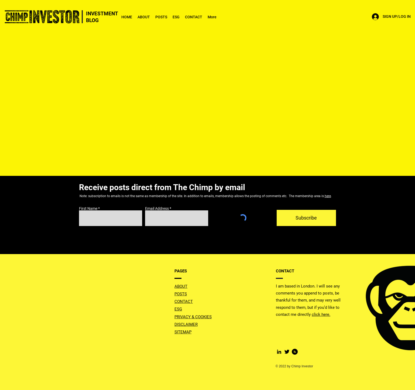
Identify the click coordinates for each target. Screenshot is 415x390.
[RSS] (295, 352)
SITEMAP (182, 332)
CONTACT (183, 301)
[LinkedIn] (279, 352)
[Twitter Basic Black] (287, 352)
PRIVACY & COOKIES (193, 316)
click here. (321, 314)
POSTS (180, 294)
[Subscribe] (306, 218)
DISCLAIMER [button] (186, 324)
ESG (178, 309)
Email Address (157, 208)
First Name (88, 208)
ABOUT (180, 286)
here (328, 196)
